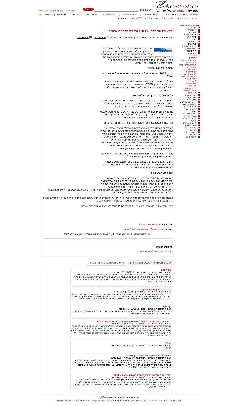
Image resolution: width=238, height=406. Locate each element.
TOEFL (142, 224)
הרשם (61, 11)
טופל (148, 224)
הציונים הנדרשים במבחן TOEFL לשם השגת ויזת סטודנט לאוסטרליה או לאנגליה (134, 321)
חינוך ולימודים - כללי (188, 65)
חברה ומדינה (190, 48)
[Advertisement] (139, 23)
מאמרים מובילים (130, 14)
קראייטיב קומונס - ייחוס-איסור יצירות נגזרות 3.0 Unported (80, 400)
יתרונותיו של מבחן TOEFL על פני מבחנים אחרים (139, 18)
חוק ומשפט (191, 51)
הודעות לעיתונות (189, 46)
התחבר (53, 11)
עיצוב (143, 309)
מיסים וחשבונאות (189, 104)
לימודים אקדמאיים (188, 76)
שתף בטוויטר (100, 37)
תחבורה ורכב (190, 135)
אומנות (193, 27)
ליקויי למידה (191, 81)
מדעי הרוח (191, 100)
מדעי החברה (190, 95)
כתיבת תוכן (158, 251)
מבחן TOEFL (157, 134)
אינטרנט (192, 32)
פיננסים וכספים (189, 123)
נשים (194, 111)
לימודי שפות (191, 72)
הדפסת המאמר (140, 234)
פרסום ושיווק (190, 125)
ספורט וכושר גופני (188, 114)
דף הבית (194, 14)
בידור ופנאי (191, 37)
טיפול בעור (140, 272)
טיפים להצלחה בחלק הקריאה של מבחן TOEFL (148, 355)
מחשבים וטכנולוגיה (188, 102)
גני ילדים (192, 58)
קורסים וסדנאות (189, 88)
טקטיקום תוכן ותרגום (158, 37)
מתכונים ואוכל (190, 109)
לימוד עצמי (191, 69)
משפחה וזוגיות (190, 107)
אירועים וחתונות (189, 34)
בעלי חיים (192, 44)
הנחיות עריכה (90, 14)
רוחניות (193, 130)
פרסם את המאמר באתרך (97, 234)
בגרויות (194, 55)
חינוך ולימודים (183, 18)
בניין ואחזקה (191, 41)
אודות (184, 14)
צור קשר (76, 14)
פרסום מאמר (171, 14)
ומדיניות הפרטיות (142, 400)
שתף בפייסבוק (82, 37)
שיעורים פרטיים (189, 90)
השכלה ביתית (190, 62)
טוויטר (46, 14)
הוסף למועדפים (71, 234)
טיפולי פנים (166, 270)
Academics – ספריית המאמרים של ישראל (142, 229)
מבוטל (168, 343)
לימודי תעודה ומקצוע (187, 74)
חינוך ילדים (191, 67)
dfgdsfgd (166, 306)
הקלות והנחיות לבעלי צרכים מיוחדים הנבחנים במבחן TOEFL (142, 375)
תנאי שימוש (62, 14)
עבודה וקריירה (190, 116)
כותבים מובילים (109, 14)
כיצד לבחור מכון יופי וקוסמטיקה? (155, 289)
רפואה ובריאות (190, 132)
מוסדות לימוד (190, 83)
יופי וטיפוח (192, 93)
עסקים (193, 121)
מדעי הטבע (191, 97)
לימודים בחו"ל (168, 18)
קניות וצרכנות (190, 128)
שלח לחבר (120, 234)
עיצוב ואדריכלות (189, 118)
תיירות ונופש (191, 137)
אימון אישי (192, 30)
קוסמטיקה (140, 292)
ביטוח (194, 39)
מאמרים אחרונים (151, 14)
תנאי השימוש (156, 400)
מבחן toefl (156, 224)
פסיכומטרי (192, 86)
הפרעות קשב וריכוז (188, 60)
